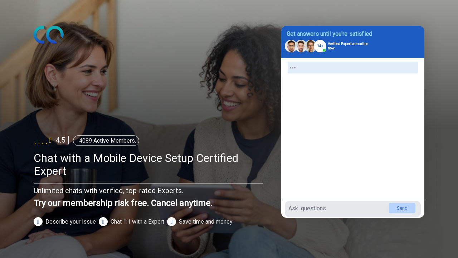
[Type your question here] (353, 209)
